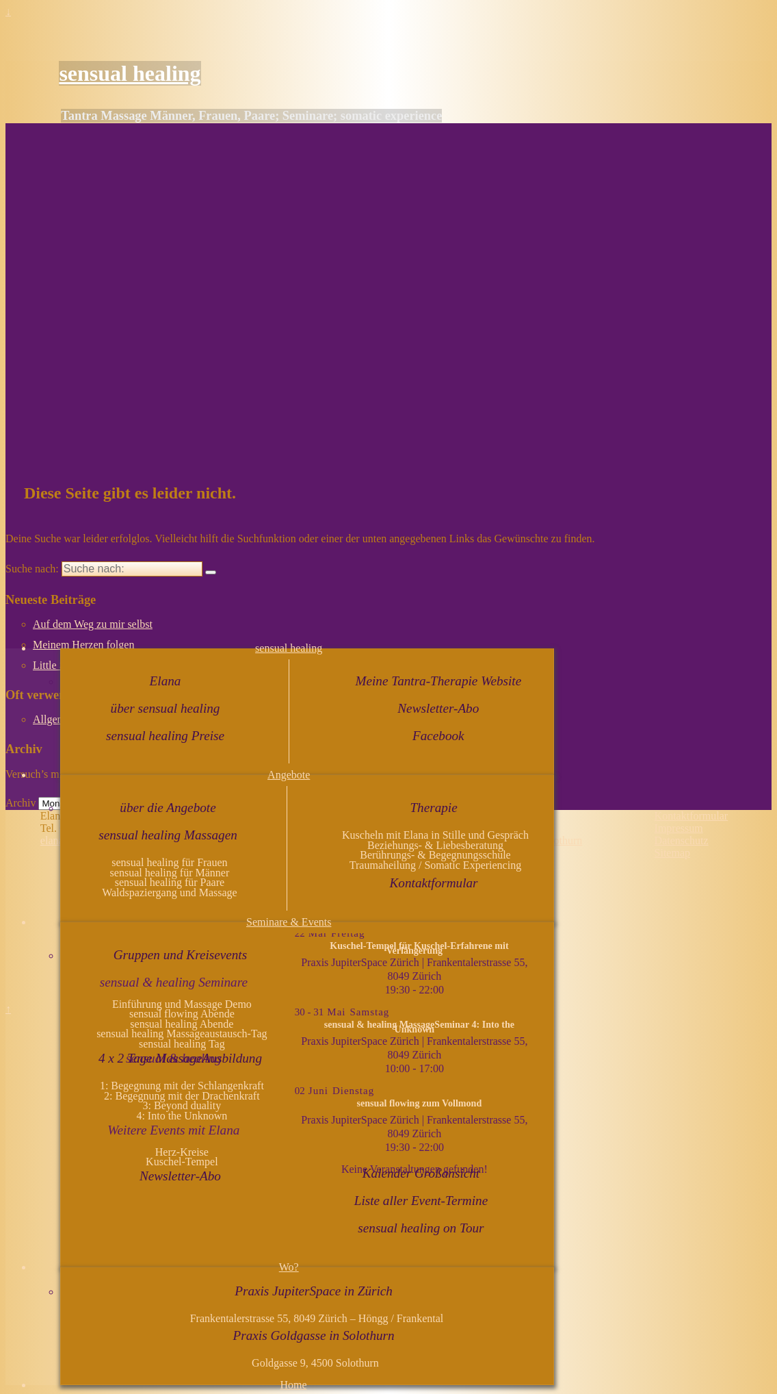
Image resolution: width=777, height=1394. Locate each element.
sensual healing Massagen (167, 835)
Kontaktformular (434, 883)
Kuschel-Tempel (182, 1161)
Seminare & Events (288, 922)
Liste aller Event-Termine (421, 1200)
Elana (165, 681)
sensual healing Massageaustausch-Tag (181, 1033)
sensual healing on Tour (421, 1228)
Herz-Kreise (182, 1152)
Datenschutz (682, 840)
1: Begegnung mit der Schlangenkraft (182, 1085)
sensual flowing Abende (182, 1013)
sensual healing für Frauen (169, 862)
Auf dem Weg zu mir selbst (93, 624)
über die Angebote (167, 807)
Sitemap (672, 853)
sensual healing (129, 73)
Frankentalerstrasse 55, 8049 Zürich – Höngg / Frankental (315, 1318)
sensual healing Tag (182, 1044)
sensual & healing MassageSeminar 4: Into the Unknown (419, 1026)
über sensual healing (165, 708)
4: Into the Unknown (181, 1115)
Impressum (679, 828)
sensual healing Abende (181, 1024)
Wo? (289, 1267)
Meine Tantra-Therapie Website (438, 681)
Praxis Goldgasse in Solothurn (314, 1335)
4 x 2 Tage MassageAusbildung (180, 1058)
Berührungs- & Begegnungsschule (435, 855)
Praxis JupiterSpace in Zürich (314, 1291)
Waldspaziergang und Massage (169, 892)
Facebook (438, 735)
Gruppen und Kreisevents (180, 955)
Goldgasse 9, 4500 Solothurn (315, 1363)
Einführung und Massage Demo (182, 1004)
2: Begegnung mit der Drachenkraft (181, 1096)
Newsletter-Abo (438, 708)
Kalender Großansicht (421, 1173)
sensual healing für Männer (170, 872)
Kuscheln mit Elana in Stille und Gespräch (435, 835)
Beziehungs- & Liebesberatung (435, 845)
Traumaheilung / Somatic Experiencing (435, 865)
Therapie (433, 807)
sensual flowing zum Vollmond (419, 1103)
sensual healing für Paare (169, 882)
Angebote (288, 775)
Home (293, 1385)
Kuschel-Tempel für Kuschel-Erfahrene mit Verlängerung (419, 947)
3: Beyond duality (182, 1105)
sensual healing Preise (165, 735)
